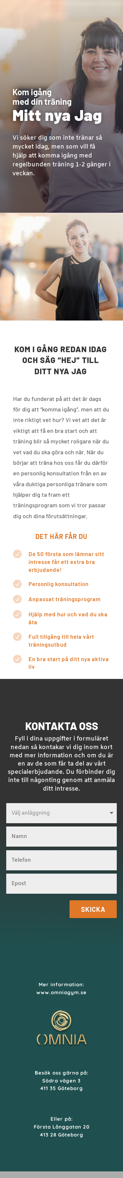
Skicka (93, 909)
